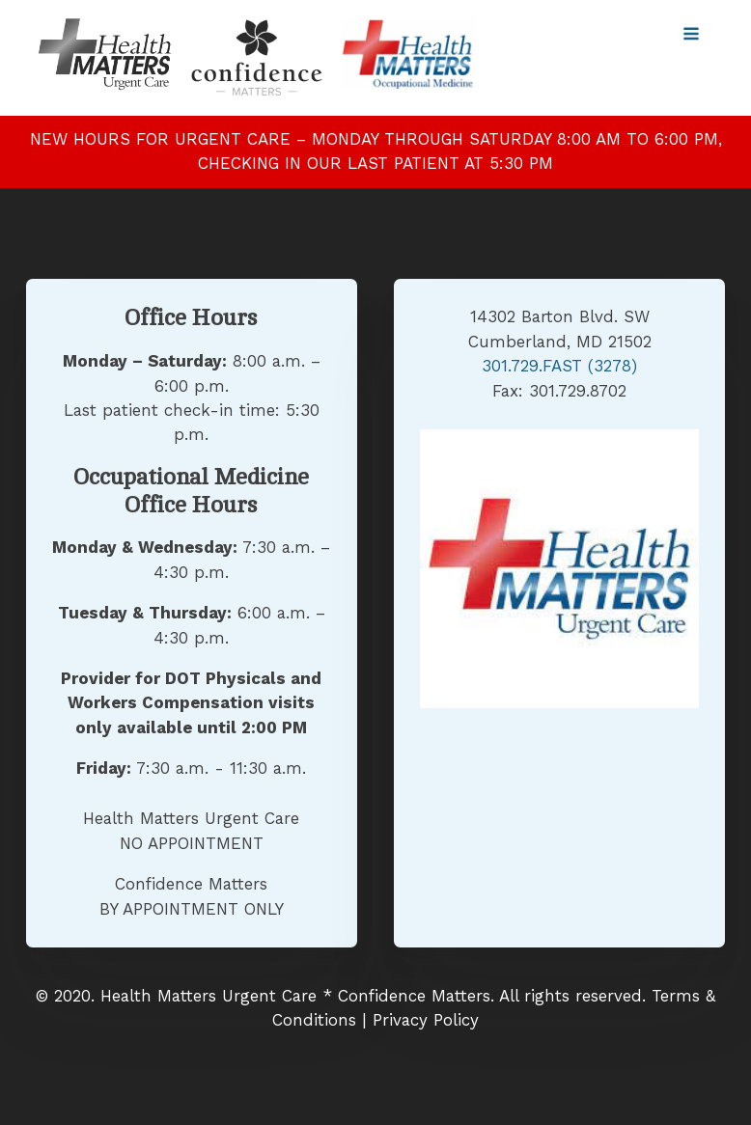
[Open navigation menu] (691, 35)
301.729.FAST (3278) (559, 365)
